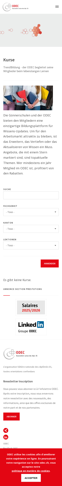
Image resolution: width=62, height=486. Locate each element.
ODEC (5, 430)
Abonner (11, 416)
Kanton (8, 222)
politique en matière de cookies (31, 470)
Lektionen (9, 239)
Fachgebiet (10, 205)
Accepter (31, 478)
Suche (7, 189)
